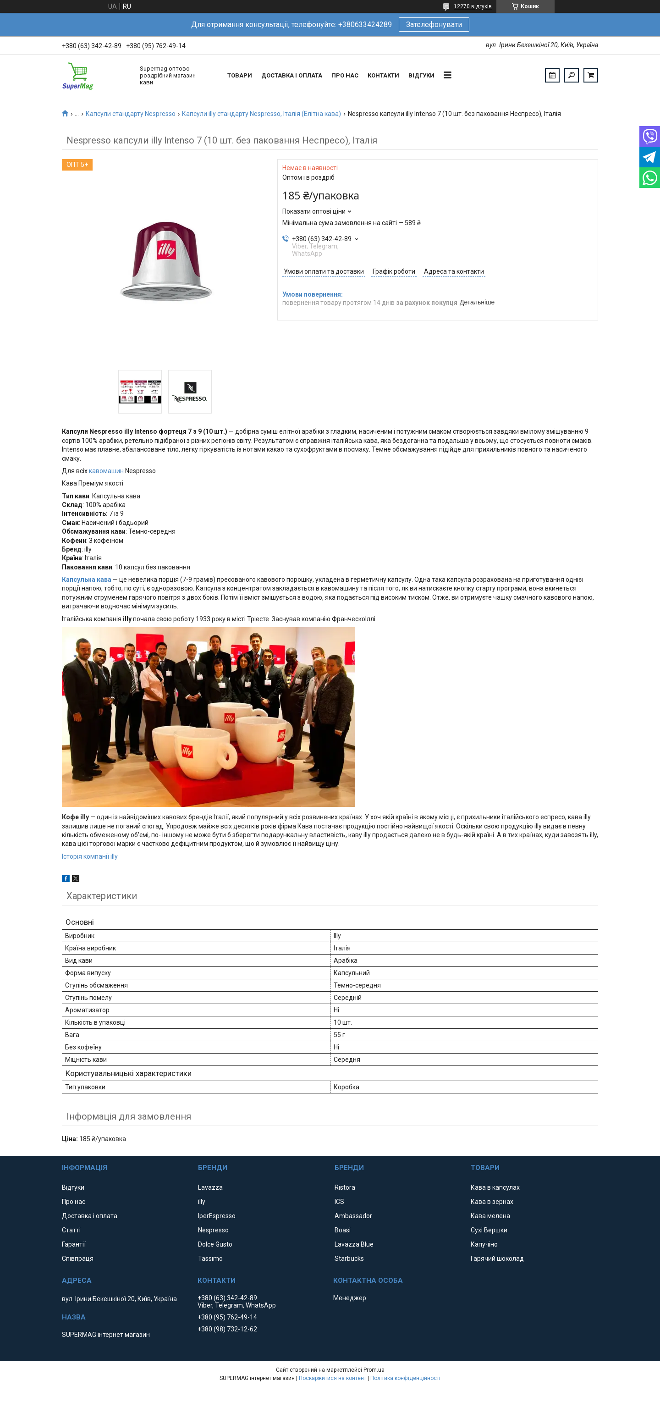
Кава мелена (490, 1216)
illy (201, 1201)
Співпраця (78, 1258)
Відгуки (421, 75)
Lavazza (210, 1187)
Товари (239, 75)
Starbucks (349, 1258)
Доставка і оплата (291, 75)
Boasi (343, 1230)
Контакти (383, 75)
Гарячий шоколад (497, 1258)
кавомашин (106, 471)
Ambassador (353, 1216)
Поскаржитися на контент (332, 1378)
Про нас (344, 75)
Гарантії (74, 1244)
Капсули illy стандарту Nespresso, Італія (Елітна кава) (261, 113)
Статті (71, 1230)
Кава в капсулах (495, 1187)
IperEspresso (217, 1216)
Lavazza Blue (354, 1244)
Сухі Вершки (489, 1230)
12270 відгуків (473, 6)
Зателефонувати (434, 24)
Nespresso (213, 1230)
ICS (339, 1201)
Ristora (345, 1187)
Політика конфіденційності (405, 1378)
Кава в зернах (492, 1201)
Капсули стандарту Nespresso (131, 113)
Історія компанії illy (90, 856)
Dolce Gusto (215, 1244)
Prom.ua (374, 1370)
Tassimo (210, 1258)
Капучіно (484, 1244)
